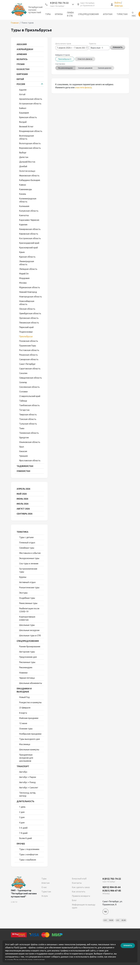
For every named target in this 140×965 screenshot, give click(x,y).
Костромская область (30, 238)
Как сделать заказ (81, 887)
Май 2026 (22, 494)
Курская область (27, 257)
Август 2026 (23, 509)
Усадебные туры (27, 598)
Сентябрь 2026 (24, 514)
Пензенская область (29, 322)
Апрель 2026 (23, 489)
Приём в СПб (70, 14)
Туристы (92, 44)
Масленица (24, 744)
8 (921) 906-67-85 (111, 890)
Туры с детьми (26, 537)
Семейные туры (26, 548)
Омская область (27, 309)
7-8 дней (23, 833)
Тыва (21, 428)
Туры (48, 14)
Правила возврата (81, 896)
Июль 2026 (22, 504)
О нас (134, 14)
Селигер (23, 382)
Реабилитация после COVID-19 (29, 610)
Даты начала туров (63, 44)
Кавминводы (25, 189)
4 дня (22, 822)
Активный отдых (27, 582)
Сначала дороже (105, 68)
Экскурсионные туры (29, 558)
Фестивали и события (30, 553)
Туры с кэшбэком (27, 860)
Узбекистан (23, 471)
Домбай (23, 166)
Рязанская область (28, 355)
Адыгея (22, 90)
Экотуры (23, 593)
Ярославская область (29, 460)
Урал (21, 447)
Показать (117, 47)
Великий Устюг (26, 126)
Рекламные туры (27, 662)
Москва (23, 283)
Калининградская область (27, 200)
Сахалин (23, 373)
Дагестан (23, 157)
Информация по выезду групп (83, 906)
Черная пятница (27, 678)
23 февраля (24, 707)
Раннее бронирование (29, 646)
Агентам (119, 6)
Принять (127, 945)
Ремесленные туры (28, 603)
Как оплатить (78, 891)
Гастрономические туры (28, 570)
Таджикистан (25, 466)
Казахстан (23, 69)
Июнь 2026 (22, 499)
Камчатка (24, 215)
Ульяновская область (29, 442)
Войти (118, 3)
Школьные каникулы (29, 749)
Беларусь (22, 59)
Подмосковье (26, 332)
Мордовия (24, 278)
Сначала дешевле (86, 68)
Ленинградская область (26, 263)
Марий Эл (24, 273)
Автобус (23, 772)
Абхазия (22, 44)
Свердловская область (30, 378)
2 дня (22, 812)
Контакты (77, 883)
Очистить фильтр (85, 59)
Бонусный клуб (79, 878)
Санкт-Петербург (27, 364)
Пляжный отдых (27, 542)
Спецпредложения (88, 14)
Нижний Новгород (28, 292)
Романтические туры (29, 587)
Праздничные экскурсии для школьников (26, 758)
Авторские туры (27, 652)
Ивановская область (29, 175)
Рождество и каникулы (30, 702)
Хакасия (23, 451)
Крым (22, 252)
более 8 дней (25, 838)
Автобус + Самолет (28, 787)
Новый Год (24, 697)
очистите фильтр (83, 87)
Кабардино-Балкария (29, 180)
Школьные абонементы (30, 683)
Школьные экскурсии (29, 630)
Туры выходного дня (29, 739)
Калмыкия (24, 206)
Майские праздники (28, 718)
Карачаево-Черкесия (29, 220)
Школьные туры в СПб (30, 635)
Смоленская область (29, 387)
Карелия (23, 224)
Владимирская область (30, 131)
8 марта (23, 713)
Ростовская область (29, 350)
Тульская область (28, 424)
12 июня (23, 723)
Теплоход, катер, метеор (27, 794)
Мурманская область (29, 287)
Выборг (22, 152)
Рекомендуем (25, 667)
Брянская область (28, 117)
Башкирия (24, 113)
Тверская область (28, 414)
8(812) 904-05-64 (111, 887)
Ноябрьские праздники (30, 734)
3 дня (22, 817)
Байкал (22, 108)
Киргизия (22, 74)
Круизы (59, 14)
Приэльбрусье (26, 336)
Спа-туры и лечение (28, 563)
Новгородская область (30, 296)
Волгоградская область (26, 137)
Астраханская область (30, 103)
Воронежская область (30, 148)
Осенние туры (26, 728)
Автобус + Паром (27, 777)
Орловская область (28, 318)
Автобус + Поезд (27, 782)
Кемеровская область (29, 229)
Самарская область (28, 359)
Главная (15, 23)
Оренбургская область (30, 313)
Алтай (22, 94)
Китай (20, 79)
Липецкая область (28, 269)
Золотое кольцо (27, 171)
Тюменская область (29, 433)
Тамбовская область (29, 405)
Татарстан (24, 410)
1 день (22, 807)
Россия (21, 84)
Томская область (27, 419)
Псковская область (28, 341)
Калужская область (28, 211)
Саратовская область (29, 368)
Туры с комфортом (28, 854)
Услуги (44, 896)
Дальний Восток (27, 162)
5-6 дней (23, 828)
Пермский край (26, 327)
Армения (22, 54)
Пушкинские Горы (27, 345)
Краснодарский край (29, 243)
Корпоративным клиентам (27, 618)
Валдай (23, 122)
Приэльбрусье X (64, 59)
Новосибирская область (26, 302)
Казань (22, 194)
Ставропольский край (29, 396)
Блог (74, 900)
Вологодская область (30, 143)
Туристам (122, 14)
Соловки (23, 391)
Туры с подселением (29, 849)
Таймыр (23, 401)
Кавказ (22, 185)
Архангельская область (30, 99)
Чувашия (23, 456)
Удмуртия (24, 437)
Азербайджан (25, 49)
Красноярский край (28, 247)
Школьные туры (27, 625)
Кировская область (28, 234)
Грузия (21, 64)
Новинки (23, 673)
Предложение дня (28, 657)
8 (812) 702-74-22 (59, 3)
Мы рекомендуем (65, 68)
